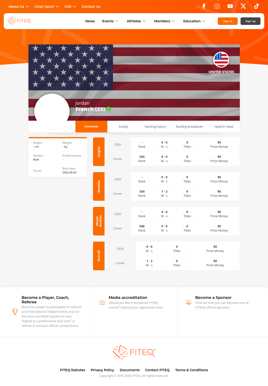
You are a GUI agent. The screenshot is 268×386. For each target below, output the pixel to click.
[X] (243, 7)
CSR (71, 6)
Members (165, 21)
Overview (91, 126)
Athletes (137, 21)
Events (110, 21)
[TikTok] (257, 7)
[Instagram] (217, 7)
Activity (123, 126)
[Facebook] (204, 7)
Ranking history (155, 126)
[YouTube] (230, 7)
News (90, 21)
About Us (19, 6)
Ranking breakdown (189, 126)
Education (194, 21)
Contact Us (91, 6)
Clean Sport (47, 6)
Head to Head (223, 126)
